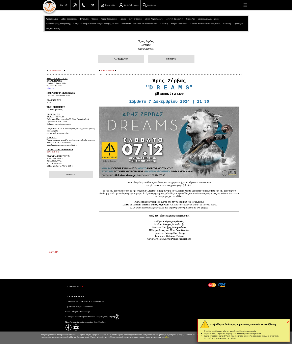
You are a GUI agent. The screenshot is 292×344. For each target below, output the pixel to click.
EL (61, 5)
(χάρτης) (50, 88)
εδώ (166, 337)
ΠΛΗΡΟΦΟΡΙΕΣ (121, 59)
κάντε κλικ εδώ (53, 152)
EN (66, 5)
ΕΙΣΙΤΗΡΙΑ (171, 59)
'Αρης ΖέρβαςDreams (146, 43)
